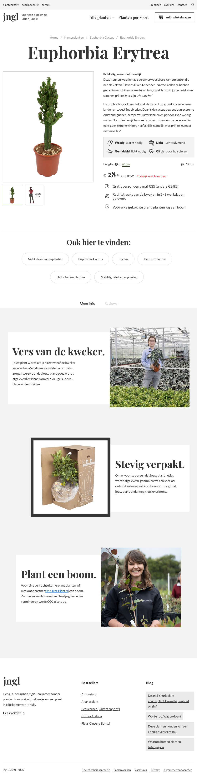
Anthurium (88, 694)
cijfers (45, 4)
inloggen (155, 4)
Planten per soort (133, 17)
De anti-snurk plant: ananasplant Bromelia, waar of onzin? (168, 701)
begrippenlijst (30, 4)
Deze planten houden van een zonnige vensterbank (168, 728)
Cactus (123, 259)
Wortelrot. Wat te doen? (164, 716)
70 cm (126, 164)
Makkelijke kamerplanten (45, 259)
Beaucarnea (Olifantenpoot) (100, 709)
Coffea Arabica (91, 716)
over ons (169, 4)
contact (182, 4)
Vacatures (141, 769)
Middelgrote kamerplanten (119, 277)
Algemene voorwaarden (178, 769)
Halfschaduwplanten (71, 277)
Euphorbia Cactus (102, 37)
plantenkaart (11, 4)
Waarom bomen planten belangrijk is (164, 744)
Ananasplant (89, 701)
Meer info (87, 303)
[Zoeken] (192, 4)
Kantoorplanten (155, 259)
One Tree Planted (57, 590)
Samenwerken (122, 769)
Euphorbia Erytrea (132, 37)
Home (54, 37)
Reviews (110, 303)
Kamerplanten (74, 37)
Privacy (155, 769)
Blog (149, 683)
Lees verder (14, 713)
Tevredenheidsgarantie (96, 769)
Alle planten (100, 17)
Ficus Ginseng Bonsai (95, 723)
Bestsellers (89, 683)
